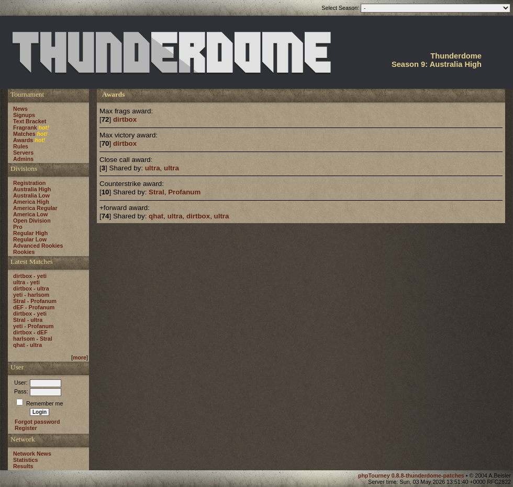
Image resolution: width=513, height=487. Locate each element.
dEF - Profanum (33, 307)
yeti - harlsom (31, 295)
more (79, 357)
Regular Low (30, 239)
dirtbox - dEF (30, 332)
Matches (24, 134)
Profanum (184, 192)
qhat (156, 216)
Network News (32, 453)
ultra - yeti (26, 282)
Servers (23, 152)
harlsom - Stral (32, 338)
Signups (24, 115)
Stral (156, 192)
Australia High (32, 189)
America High (31, 202)
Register (26, 428)
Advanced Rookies (38, 245)
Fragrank (25, 127)
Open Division (32, 220)
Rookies (24, 252)
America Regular (35, 208)
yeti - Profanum (33, 326)
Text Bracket (29, 121)
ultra (152, 168)
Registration (29, 183)
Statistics (25, 460)
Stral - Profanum (35, 301)
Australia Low (31, 195)
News (20, 109)
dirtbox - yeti (30, 276)
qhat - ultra (27, 345)
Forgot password (37, 422)
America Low (30, 214)
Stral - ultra (27, 320)
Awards (23, 140)
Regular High (30, 233)
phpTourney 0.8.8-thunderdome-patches (412, 475)
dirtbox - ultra (31, 288)
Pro (18, 227)
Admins (23, 159)
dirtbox (125, 119)
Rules (20, 146)
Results (23, 466)
